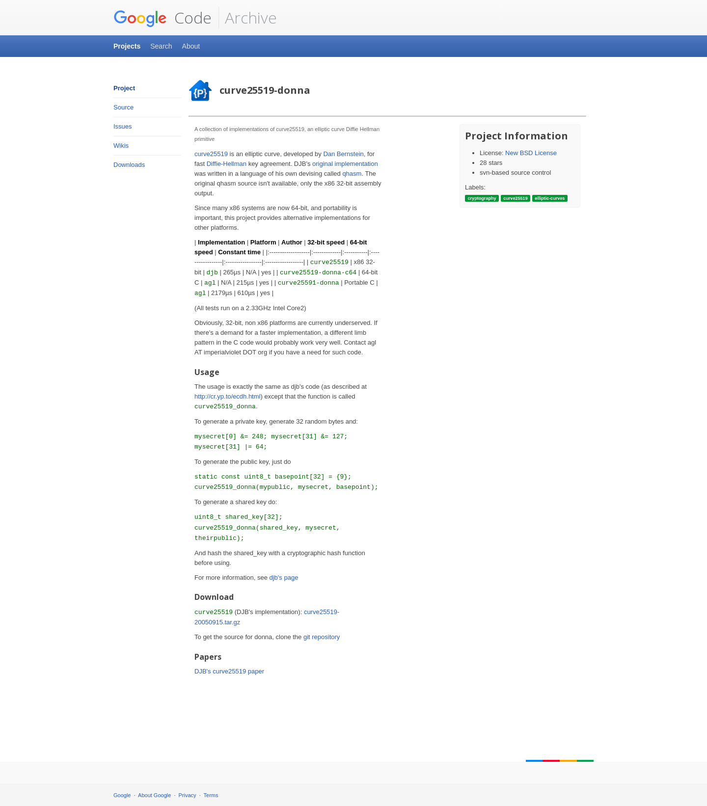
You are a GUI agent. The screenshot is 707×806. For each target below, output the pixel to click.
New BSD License (531, 153)
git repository (321, 637)
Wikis (121, 145)
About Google (154, 795)
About (191, 46)
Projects (126, 46)
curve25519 (211, 154)
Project (124, 88)
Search (161, 46)
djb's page (284, 577)
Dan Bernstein (343, 154)
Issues (122, 126)
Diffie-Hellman (226, 163)
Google (122, 795)
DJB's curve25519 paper (229, 671)
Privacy (187, 795)
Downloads (129, 164)
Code (162, 17)
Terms (211, 795)
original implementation (345, 163)
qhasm (351, 173)
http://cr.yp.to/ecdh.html (227, 396)
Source (123, 107)
